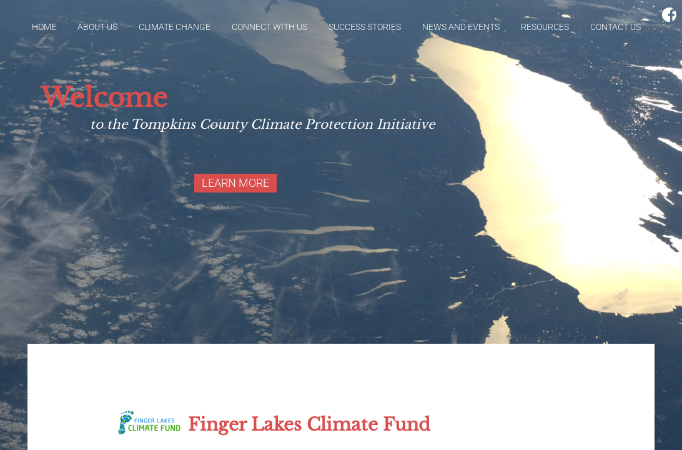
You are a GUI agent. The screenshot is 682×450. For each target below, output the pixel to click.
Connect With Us (269, 27)
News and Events (461, 27)
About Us (97, 27)
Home (44, 27)
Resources (545, 27)
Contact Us (615, 27)
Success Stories (365, 27)
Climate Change (174, 27)
